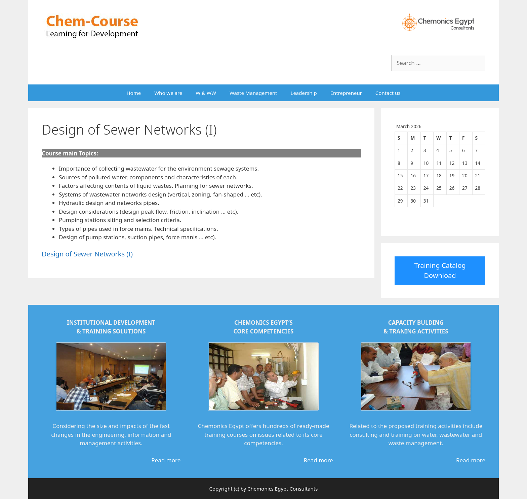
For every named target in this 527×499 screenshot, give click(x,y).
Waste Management (253, 93)
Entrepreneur (346, 93)
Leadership (304, 93)
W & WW (206, 93)
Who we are (168, 93)
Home (133, 93)
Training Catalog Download (440, 270)
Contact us (388, 93)
